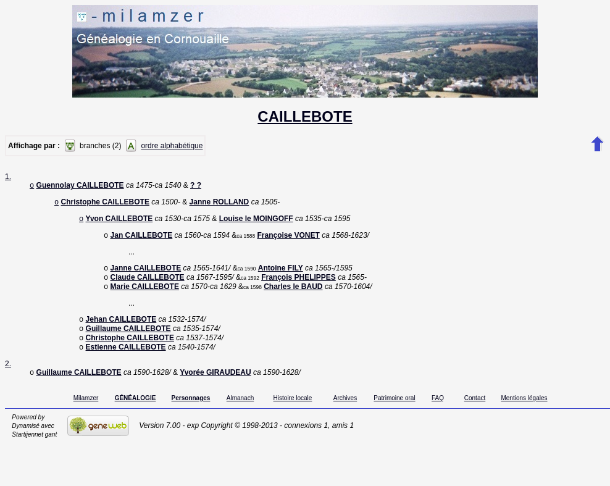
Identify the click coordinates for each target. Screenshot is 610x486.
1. (8, 176)
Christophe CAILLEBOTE (105, 204)
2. (8, 377)
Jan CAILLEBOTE (142, 240)
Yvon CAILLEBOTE (119, 222)
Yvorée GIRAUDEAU (215, 387)
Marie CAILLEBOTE (145, 295)
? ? (195, 186)
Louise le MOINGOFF (256, 222)
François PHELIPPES (298, 284)
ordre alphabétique (172, 145)
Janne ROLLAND (219, 204)
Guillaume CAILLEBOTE (128, 339)
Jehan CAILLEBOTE (121, 329)
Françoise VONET (288, 240)
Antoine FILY (280, 274)
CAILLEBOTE (304, 116)
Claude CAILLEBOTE (148, 284)
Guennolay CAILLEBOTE (80, 186)
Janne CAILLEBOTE (146, 274)
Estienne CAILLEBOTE (126, 360)
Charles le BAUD (293, 295)
